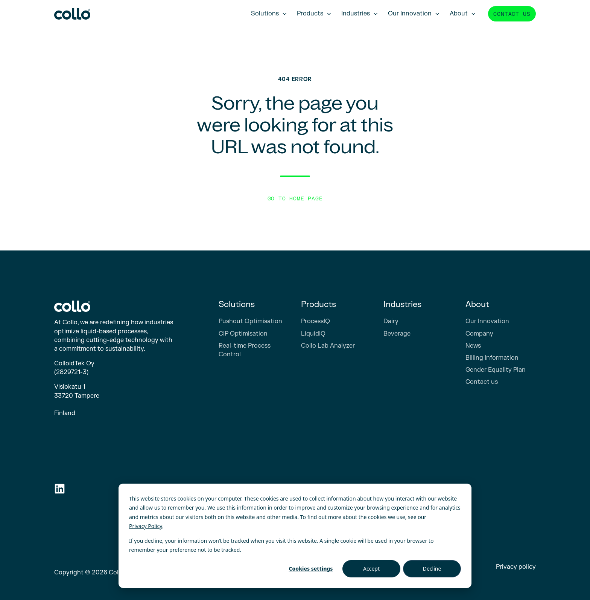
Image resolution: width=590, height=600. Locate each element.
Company (479, 333)
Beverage (397, 333)
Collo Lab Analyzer (328, 346)
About (459, 13)
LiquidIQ (313, 333)
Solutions (265, 13)
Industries (355, 13)
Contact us (511, 14)
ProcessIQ (315, 321)
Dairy (390, 321)
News (473, 346)
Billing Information (492, 358)
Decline (432, 568)
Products (310, 13)
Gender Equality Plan (495, 370)
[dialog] (295, 536)
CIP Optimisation (243, 333)
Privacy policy (516, 567)
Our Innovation (410, 13)
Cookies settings (311, 568)
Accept (371, 568)
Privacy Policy (145, 526)
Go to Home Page (295, 198)
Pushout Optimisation (250, 321)
